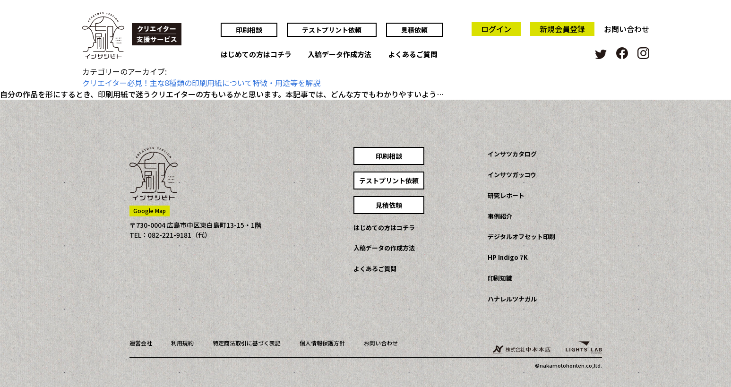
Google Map (149, 210)
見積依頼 (414, 29)
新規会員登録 (562, 28)
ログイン (496, 28)
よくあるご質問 (413, 55)
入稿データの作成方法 (384, 247)
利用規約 (182, 343)
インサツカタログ (512, 153)
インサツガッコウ (512, 174)
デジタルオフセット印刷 (521, 236)
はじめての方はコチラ (256, 55)
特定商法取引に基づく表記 (247, 343)
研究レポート (506, 195)
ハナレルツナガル (512, 298)
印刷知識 (500, 278)
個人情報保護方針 (322, 343)
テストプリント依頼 (331, 29)
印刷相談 (249, 29)
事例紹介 (500, 216)
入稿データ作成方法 (339, 55)
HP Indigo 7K (508, 257)
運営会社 (140, 343)
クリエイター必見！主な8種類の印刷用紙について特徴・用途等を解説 (201, 82)
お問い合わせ (626, 28)
